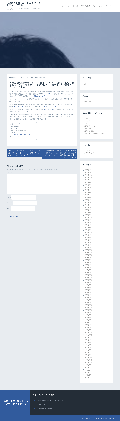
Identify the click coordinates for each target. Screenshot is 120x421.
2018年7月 (88, 205)
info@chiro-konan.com (44, 408)
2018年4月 (88, 212)
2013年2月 (88, 300)
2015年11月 (88, 232)
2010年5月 (88, 372)
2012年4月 (88, 325)
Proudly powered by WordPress (90, 418)
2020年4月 (88, 192)
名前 (9, 197)
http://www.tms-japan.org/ (22, 134)
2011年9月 (88, 337)
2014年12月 (88, 250)
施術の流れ (76, 6)
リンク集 (87, 150)
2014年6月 (88, 260)
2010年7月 (88, 367)
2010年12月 (88, 357)
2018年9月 (88, 200)
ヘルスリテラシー (89, 121)
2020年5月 (88, 190)
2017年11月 (88, 217)
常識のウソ (87, 123)
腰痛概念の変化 (89, 131)
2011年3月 (88, 350)
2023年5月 (88, 172)
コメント (10, 172)
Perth (105, 418)
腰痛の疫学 (87, 128)
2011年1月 (88, 355)
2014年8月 (88, 257)
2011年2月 (88, 352)
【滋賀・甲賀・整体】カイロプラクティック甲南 (24, 3)
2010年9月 (88, 365)
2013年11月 (88, 277)
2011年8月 (88, 340)
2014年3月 (88, 267)
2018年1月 (88, 215)
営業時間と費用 (85, 6)
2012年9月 (88, 312)
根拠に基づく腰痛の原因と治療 (94, 133)
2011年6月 (88, 345)
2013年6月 (88, 290)
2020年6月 (88, 187)
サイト (9, 208)
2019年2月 (88, 197)
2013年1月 (88, 302)
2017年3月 (88, 220)
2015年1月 (88, 247)
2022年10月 (88, 177)
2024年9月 (88, 170)
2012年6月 (88, 320)
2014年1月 (88, 272)
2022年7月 (88, 180)
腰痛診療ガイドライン (91, 126)
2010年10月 (88, 362)
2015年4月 (88, 240)
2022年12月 (88, 175)
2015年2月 (88, 245)
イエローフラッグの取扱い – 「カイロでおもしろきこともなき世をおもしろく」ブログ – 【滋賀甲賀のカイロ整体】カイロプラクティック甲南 (24, 153)
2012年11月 (88, 307)
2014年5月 (88, 262)
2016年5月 (88, 225)
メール (9, 203)
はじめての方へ (66, 6)
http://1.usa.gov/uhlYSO (39, 96)
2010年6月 (88, 370)
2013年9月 (88, 282)
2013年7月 (88, 287)
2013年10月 (88, 280)
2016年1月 (88, 230)
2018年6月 (88, 207)
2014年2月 (88, 270)
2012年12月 (88, 305)
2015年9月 (88, 235)
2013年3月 (88, 297)
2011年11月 (88, 332)
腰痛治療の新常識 (41, 77)
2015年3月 (88, 242)
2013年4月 (88, 295)
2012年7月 (88, 317)
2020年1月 (88, 195)
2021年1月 (88, 185)
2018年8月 (88, 202)
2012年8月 (88, 315)
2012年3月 (88, 327)
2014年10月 (88, 255)
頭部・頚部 (87, 101)
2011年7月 (88, 342)
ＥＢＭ (86, 118)
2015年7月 (88, 237)
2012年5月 (88, 322)
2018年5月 (88, 210)
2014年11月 (88, 252)
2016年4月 (88, 227)
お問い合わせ (108, 6)
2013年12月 (88, 275)
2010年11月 (88, 360)
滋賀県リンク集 (89, 153)
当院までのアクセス (97, 6)
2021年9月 (88, 182)
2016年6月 (88, 222)
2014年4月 (88, 265)
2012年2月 (88, 330)
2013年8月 (88, 285)
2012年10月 (88, 310)
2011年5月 (88, 347)
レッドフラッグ (48, 94)
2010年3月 (88, 375)
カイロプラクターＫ (27, 77)
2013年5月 (88, 292)
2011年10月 (88, 335)
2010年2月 (88, 377)
